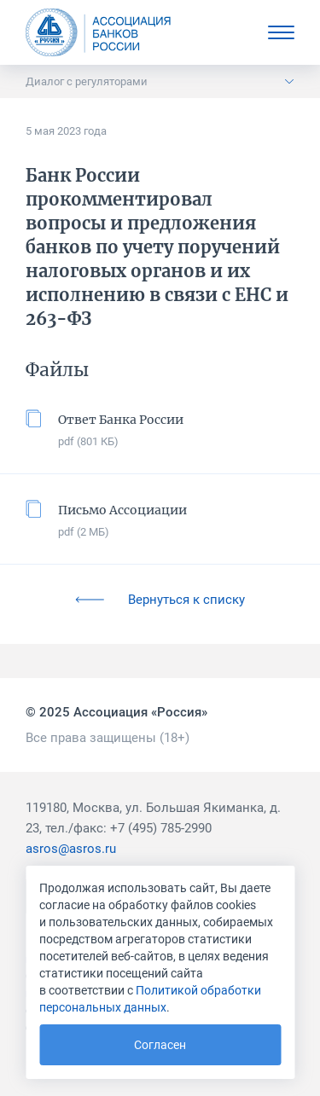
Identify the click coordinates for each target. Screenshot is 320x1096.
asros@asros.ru (71, 848)
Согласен (160, 1045)
